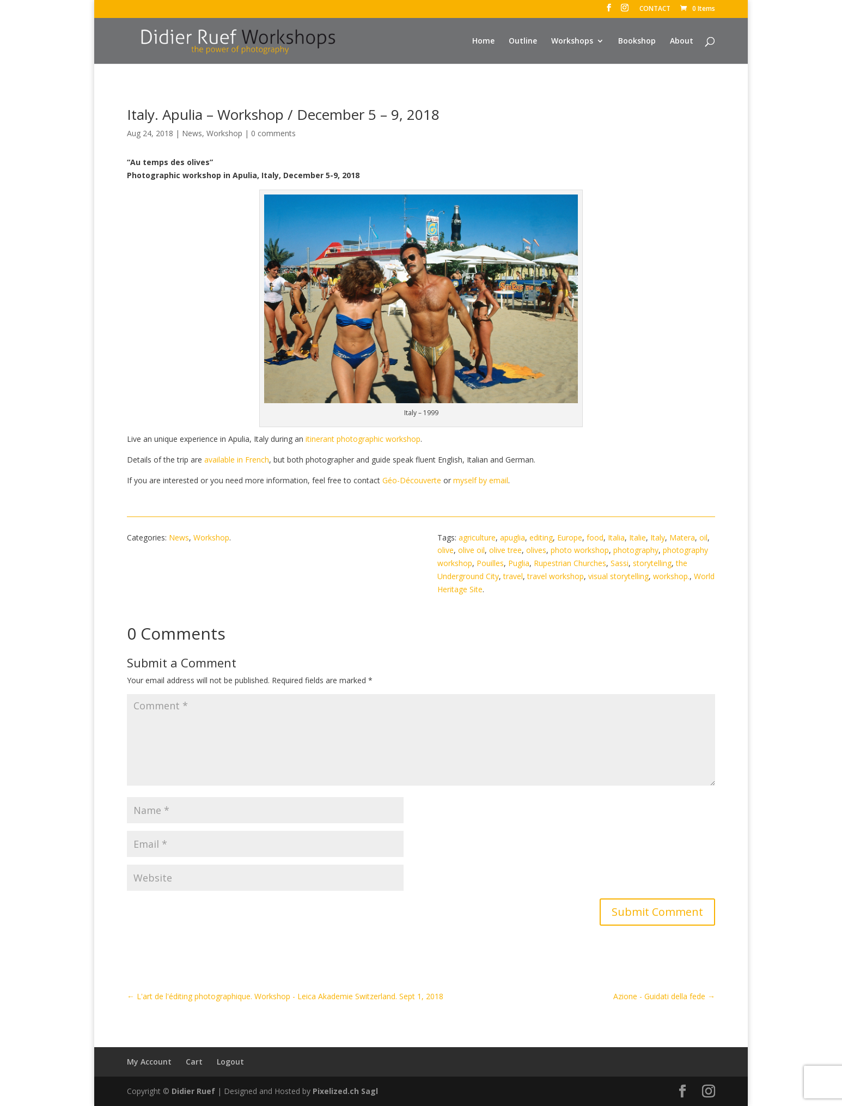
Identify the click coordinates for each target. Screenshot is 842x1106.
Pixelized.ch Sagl (345, 1091)
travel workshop (555, 576)
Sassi (620, 563)
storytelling (652, 563)
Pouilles (490, 563)
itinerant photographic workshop (363, 439)
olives (536, 550)
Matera (682, 537)
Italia (616, 537)
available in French (236, 459)
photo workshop (580, 550)
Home (483, 41)
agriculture (477, 537)
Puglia (518, 563)
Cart (194, 1061)
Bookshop (637, 41)
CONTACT (654, 9)
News (192, 133)
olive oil (471, 550)
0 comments (273, 133)
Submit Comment (657, 911)
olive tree (505, 550)
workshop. (671, 576)
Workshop (224, 133)
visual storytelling (618, 576)
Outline (523, 41)
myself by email (480, 480)
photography (635, 550)
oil (703, 537)
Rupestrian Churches (570, 563)
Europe (569, 537)
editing (541, 537)
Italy (657, 537)
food (595, 537)
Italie (637, 537)
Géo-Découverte (411, 480)
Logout (230, 1061)
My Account (149, 1061)
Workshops (572, 41)
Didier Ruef (193, 1091)
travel (513, 576)
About (681, 41)
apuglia (512, 537)
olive (445, 550)
